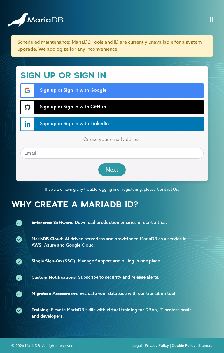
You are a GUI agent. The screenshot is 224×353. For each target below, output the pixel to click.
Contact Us (167, 189)
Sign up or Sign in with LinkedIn (65, 124)
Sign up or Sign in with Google (63, 90)
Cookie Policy (183, 345)
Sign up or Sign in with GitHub (63, 107)
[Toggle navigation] (211, 20)
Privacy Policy (157, 345)
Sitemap (205, 345)
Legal (137, 345)
